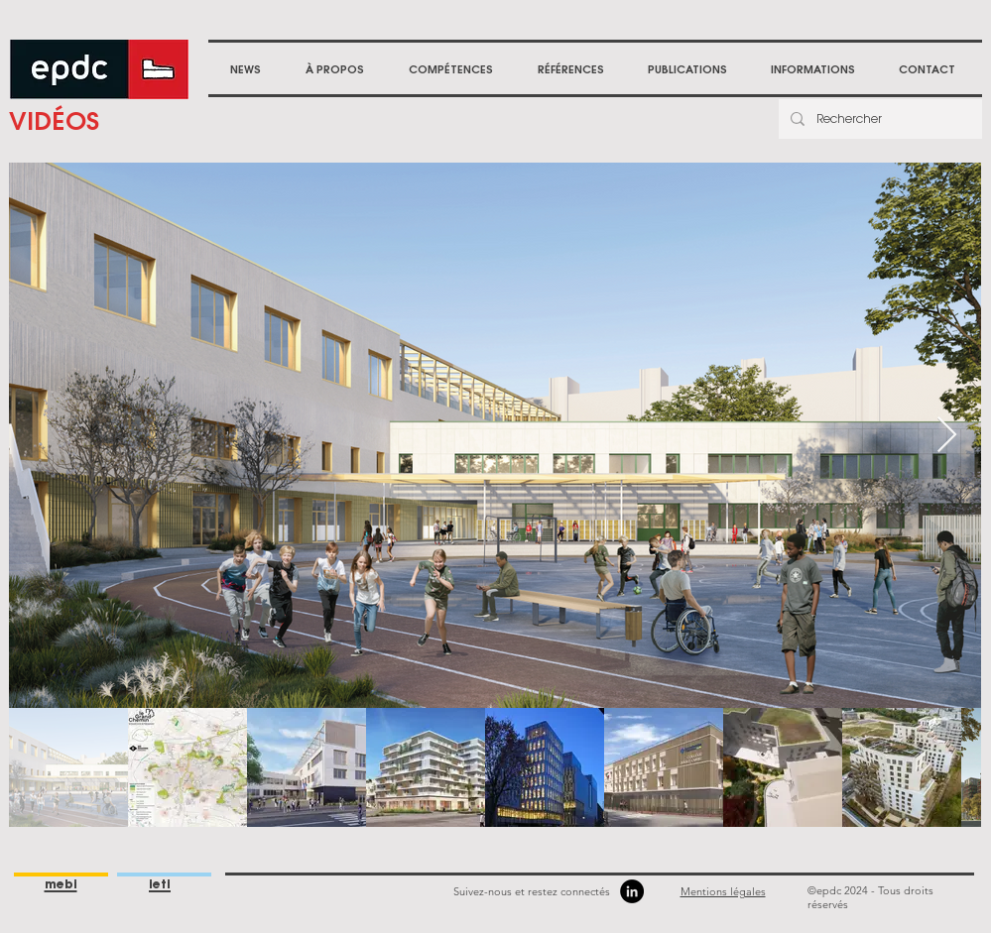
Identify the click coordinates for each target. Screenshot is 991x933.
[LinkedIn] (632, 891)
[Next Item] (946, 435)
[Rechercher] (878, 119)
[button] (335, 69)
